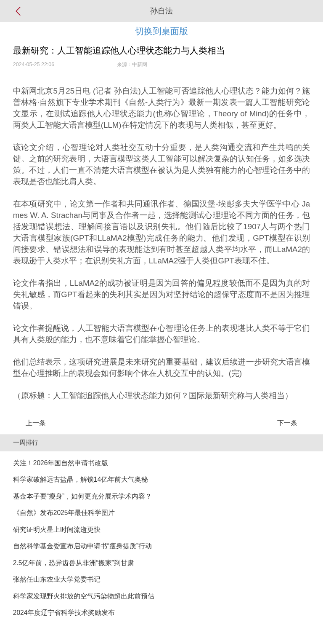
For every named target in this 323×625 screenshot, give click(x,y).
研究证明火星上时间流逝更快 (57, 529)
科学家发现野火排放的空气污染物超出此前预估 (83, 596)
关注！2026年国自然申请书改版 (61, 463)
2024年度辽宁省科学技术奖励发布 (64, 612)
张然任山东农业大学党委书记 (57, 579)
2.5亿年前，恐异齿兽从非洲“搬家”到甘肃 (73, 562)
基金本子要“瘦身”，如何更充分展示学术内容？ (82, 496)
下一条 (287, 423)
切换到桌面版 (161, 31)
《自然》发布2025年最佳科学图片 (64, 512)
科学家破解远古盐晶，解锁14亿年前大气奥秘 (80, 479)
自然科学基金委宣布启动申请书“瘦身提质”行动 (82, 546)
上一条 (36, 423)
